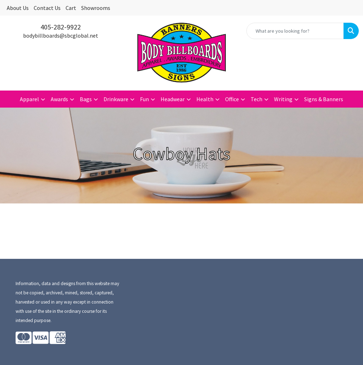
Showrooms (95, 7)
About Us (18, 7)
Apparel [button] (29, 99)
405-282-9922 (60, 26)
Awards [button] (59, 99)
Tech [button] (256, 99)
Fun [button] (144, 99)
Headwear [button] (173, 99)
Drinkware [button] (116, 99)
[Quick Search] (295, 31)
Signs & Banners (323, 99)
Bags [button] (86, 99)
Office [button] (232, 99)
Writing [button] (283, 99)
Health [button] (204, 99)
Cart (71, 7)
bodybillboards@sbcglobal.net (60, 35)
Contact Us (47, 7)
